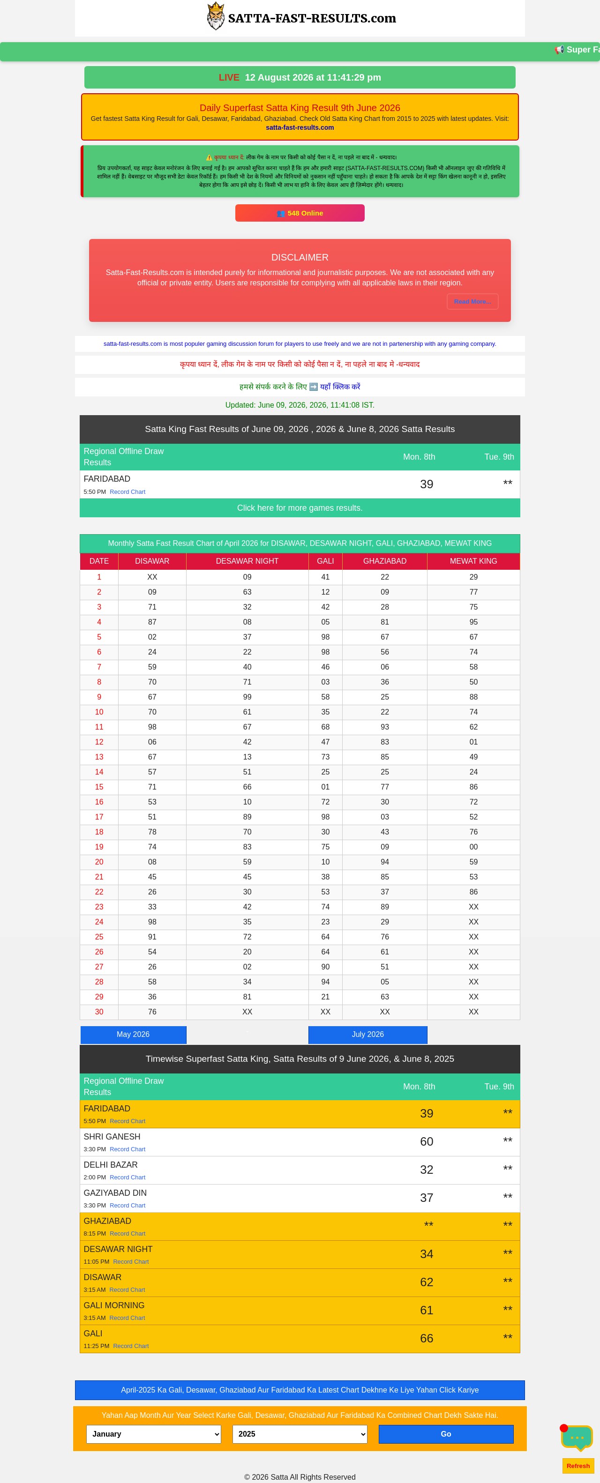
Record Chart (127, 491)
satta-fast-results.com (300, 127)
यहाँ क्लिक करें (340, 387)
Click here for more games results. (300, 508)
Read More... (472, 301)
